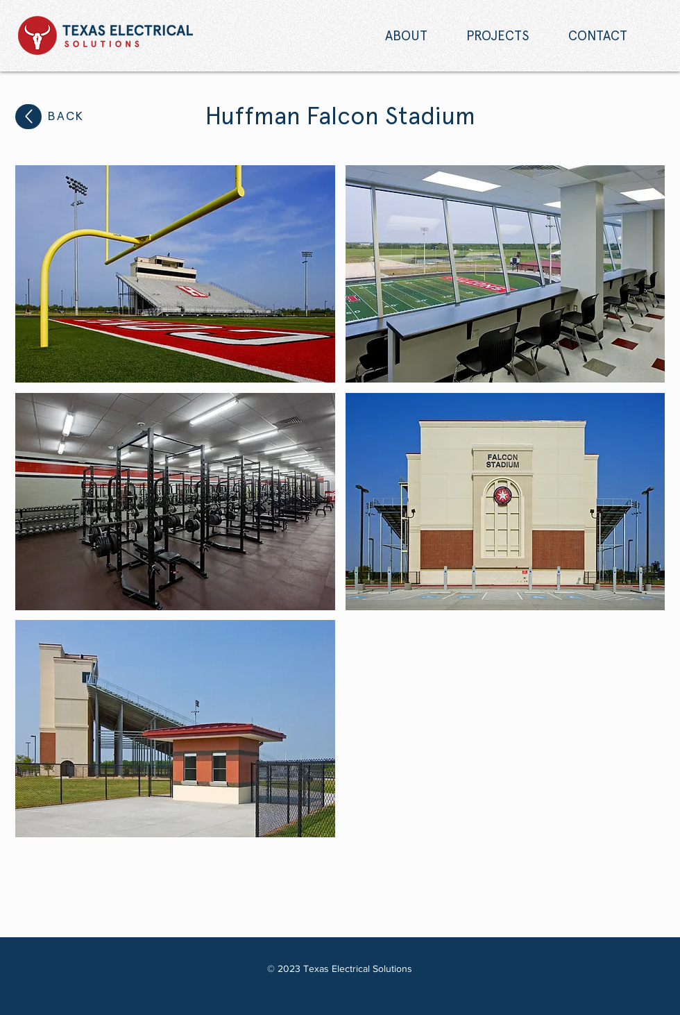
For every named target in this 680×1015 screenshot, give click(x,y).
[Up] (28, 116)
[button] (175, 274)
